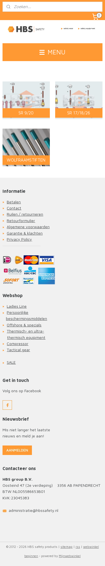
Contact (14, 208)
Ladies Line (17, 306)
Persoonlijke (17, 312)
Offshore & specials (24, 324)
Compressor (17, 343)
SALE (11, 362)
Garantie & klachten (25, 233)
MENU (52, 52)
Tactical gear (18, 349)
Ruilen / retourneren (25, 214)
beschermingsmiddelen (26, 318)
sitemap (66, 546)
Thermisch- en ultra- (25, 331)
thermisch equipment (26, 337)
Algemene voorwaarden (28, 226)
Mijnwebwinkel (70, 556)
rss (78, 546)
